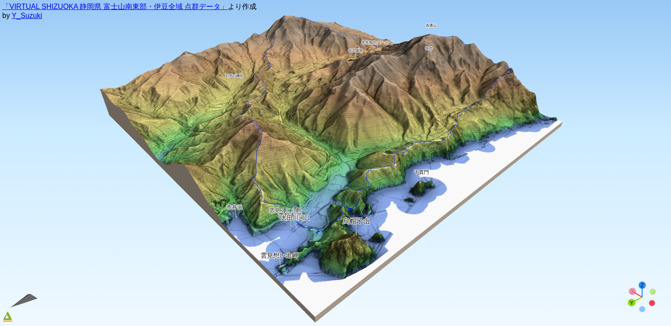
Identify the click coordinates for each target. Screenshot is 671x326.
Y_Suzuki (27, 15)
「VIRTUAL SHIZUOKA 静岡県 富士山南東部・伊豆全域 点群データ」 (115, 6)
